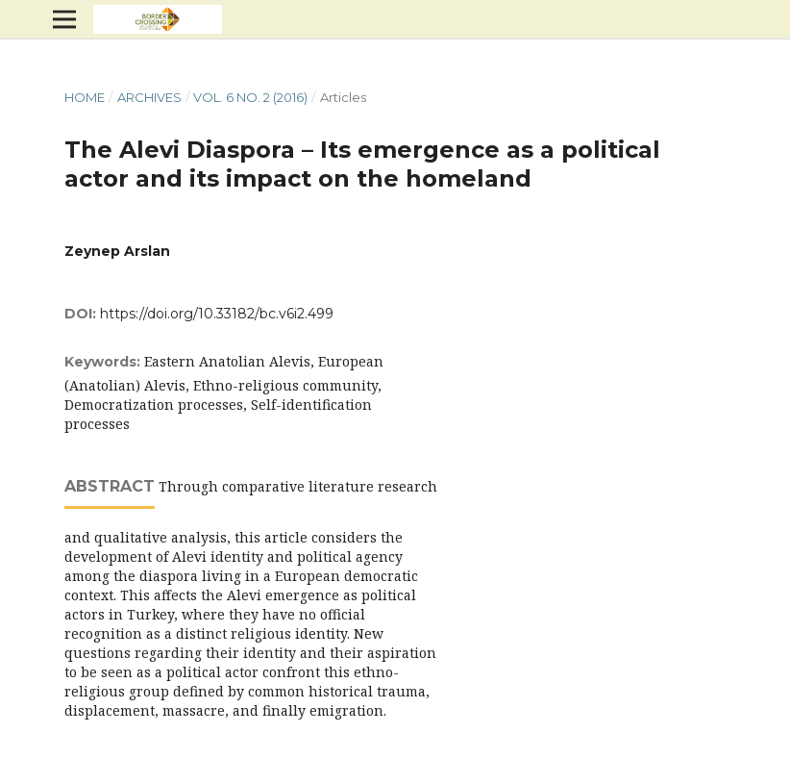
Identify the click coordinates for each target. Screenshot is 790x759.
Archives (149, 97)
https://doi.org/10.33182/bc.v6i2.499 (216, 313)
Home (84, 97)
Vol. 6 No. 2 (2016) (250, 97)
